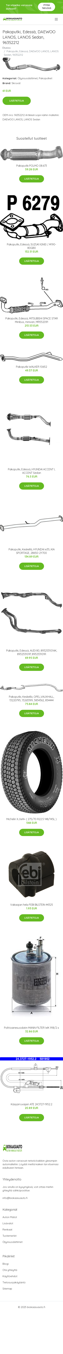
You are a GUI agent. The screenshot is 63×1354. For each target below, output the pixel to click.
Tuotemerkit (9, 1235)
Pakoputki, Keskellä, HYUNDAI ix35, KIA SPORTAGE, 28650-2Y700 (32, 551)
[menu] (56, 19)
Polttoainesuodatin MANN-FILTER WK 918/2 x (31, 1027)
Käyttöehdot (10, 1276)
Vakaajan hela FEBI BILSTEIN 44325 (31, 904)
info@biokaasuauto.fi (15, 1198)
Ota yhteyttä (10, 1270)
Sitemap (7, 1288)
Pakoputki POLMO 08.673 (31, 165)
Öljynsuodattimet (28, 78)
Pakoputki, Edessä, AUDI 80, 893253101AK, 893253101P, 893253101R (31, 652)
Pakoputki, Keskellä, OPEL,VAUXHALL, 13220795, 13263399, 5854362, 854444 (31, 698)
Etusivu (7, 47)
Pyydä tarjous (46, 6)
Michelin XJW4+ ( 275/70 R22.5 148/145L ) (31, 819)
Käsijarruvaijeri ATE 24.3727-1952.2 (31, 1104)
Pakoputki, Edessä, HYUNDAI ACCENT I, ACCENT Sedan (31, 471)
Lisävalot (8, 1223)
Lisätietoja (16, 100)
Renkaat (7, 1229)
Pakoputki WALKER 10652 (31, 366)
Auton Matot (10, 1217)
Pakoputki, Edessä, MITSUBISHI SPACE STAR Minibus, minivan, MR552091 (31, 320)
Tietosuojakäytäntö (14, 1282)
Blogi (6, 1263)
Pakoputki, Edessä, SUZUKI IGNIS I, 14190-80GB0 (31, 246)
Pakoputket (45, 78)
